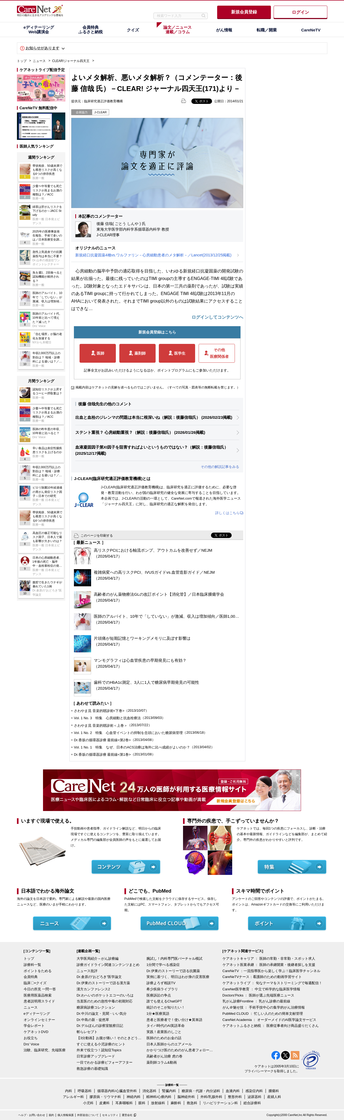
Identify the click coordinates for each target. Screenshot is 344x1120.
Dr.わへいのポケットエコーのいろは (105, 995)
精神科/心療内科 (159, 1097)
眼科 (141, 1103)
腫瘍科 (273, 1091)
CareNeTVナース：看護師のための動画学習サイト (262, 977)
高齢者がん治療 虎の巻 (164, 1056)
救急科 (192, 1103)
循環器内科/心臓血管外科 (117, 1091)
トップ (22, 61)
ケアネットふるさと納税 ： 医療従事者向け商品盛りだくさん (271, 1026)
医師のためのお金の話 (163, 1038)
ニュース (39, 61)
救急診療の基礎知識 (92, 1069)
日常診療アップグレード (96, 1056)
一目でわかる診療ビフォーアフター (104, 1062)
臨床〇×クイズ (35, 983)
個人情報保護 (66, 1115)
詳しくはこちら (227, 513)
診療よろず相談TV (160, 983)
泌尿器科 (254, 1097)
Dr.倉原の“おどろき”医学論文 (99, 977)
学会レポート (34, 1026)
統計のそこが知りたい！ (165, 1007)
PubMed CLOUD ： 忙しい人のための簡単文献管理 (263, 1014)
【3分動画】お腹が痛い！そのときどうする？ (110, 1038)
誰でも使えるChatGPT (164, 1001)
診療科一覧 (32, 965)
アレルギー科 (73, 1097)
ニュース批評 (87, 971)
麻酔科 (176, 1103)
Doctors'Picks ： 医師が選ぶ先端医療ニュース (259, 995)
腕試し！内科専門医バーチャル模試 (174, 959)
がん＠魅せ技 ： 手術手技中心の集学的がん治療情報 (264, 1007)
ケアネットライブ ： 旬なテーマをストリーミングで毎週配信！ (272, 983)
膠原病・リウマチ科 (105, 1097)
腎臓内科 (169, 1091)
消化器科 (149, 1091)
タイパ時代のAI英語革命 (165, 1026)
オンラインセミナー (39, 1020)
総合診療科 (252, 1103)
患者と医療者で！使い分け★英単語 (174, 1020)
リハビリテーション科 (220, 1103)
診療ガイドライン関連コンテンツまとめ (108, 965)
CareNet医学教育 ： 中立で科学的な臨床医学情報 (261, 989)
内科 (68, 1091)
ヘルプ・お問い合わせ (31, 1115)
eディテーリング (37, 1014)
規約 (51, 1115)
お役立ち (31, 1038)
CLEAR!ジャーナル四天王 (70, 61)
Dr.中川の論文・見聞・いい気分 (102, 1014)
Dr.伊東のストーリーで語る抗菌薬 (173, 971)
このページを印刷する (97, 535)
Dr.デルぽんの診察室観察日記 (100, 1026)
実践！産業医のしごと (163, 1032)
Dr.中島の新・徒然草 (93, 1020)
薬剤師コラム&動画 (161, 1062)
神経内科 (134, 1097)
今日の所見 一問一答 (40, 989)
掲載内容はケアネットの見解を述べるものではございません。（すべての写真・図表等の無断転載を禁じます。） (158, 387)
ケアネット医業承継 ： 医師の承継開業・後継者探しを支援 (269, 965)
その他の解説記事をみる (220, 467)
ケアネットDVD (36, 1032)
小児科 (88, 1103)
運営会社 (127, 1115)
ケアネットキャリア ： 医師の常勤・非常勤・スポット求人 (269, 959)
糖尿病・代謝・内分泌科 (201, 1091)
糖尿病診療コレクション (96, 1007)
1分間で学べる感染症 (163, 965)
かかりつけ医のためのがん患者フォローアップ (180, 1050)
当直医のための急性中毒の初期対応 (104, 1001)
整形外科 (235, 1097)
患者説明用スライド (39, 1001)
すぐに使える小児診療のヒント (101, 1044)
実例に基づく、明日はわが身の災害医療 (177, 977)
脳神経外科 (186, 1097)
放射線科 (158, 1103)
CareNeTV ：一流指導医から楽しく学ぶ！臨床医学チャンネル (271, 971)
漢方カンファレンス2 (93, 989)
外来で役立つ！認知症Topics (99, 1050)
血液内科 (233, 1091)
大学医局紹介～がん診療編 (98, 959)
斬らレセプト (87, 1032)
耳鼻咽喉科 (124, 1103)
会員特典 (31, 977)
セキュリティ (110, 1115)
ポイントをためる (38, 971)
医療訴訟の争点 (158, 995)
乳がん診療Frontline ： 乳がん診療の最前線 (257, 1001)
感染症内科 (254, 1091)
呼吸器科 (85, 1091)
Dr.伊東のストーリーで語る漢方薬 (103, 983)
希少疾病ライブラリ (162, 989)
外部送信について (88, 1115)
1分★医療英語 (157, 1014)
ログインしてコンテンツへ (217, 317)
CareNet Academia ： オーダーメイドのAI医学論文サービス (270, 1020)
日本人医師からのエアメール (169, 1044)
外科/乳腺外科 (211, 1097)
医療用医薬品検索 (38, 995)
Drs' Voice (31, 1044)
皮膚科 (104, 1103)
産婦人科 (274, 1097)
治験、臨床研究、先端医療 (45, 1050)
